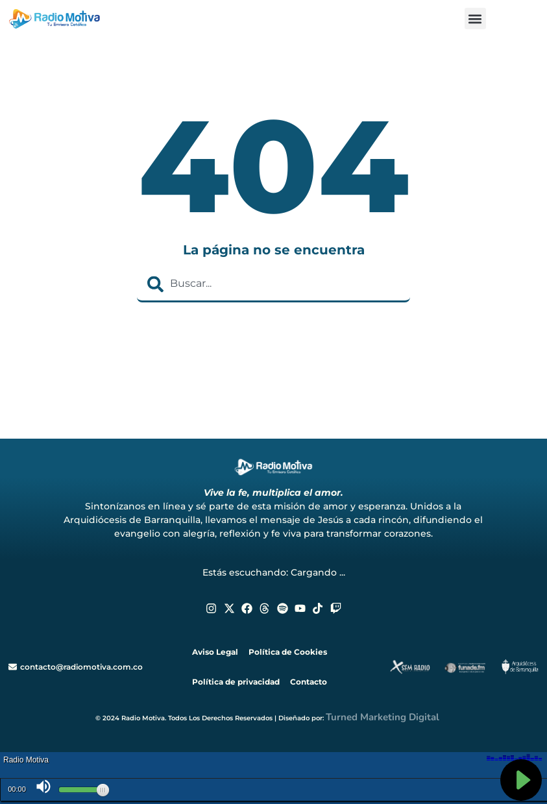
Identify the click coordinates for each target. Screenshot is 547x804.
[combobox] (274, 283)
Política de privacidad (236, 682)
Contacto (308, 682)
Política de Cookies (288, 652)
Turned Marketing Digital (382, 717)
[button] (475, 18)
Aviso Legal (215, 652)
